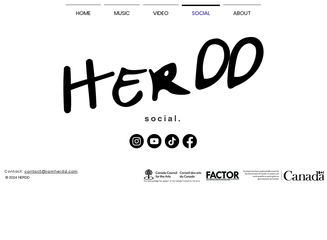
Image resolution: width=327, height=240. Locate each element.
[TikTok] (172, 141)
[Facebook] (190, 141)
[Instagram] (136, 141)
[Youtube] (154, 141)
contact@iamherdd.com (51, 171)
